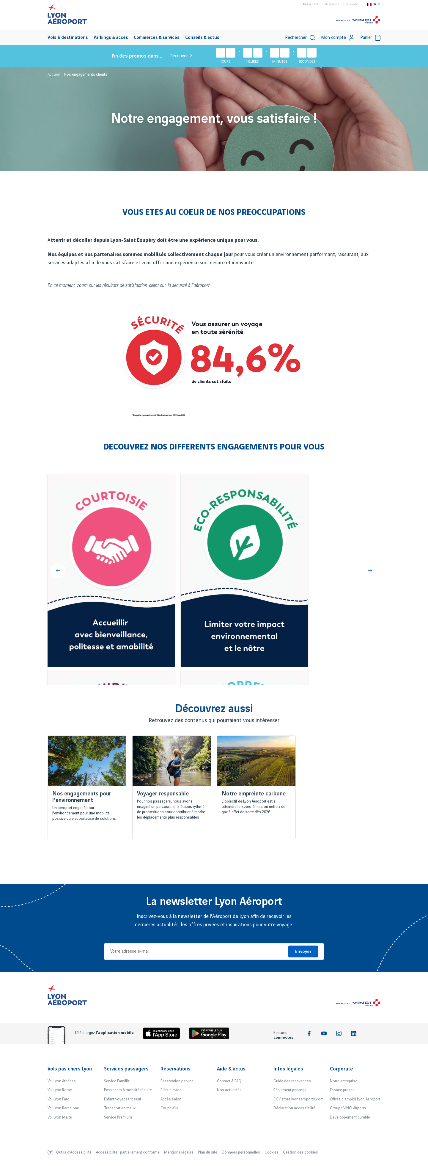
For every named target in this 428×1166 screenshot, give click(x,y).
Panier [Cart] (370, 38)
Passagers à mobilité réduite (128, 1090)
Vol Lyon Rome (60, 1090)
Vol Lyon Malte (60, 1117)
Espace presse (342, 1090)
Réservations (175, 1069)
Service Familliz (117, 1081)
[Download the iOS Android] (211, 1034)
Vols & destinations (68, 37)
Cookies (271, 1152)
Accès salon (170, 1099)
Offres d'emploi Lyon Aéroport (355, 1099)
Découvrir (180, 55)
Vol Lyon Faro (59, 1099)
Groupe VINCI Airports (348, 1108)
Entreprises (330, 4)
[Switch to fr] (373, 4)
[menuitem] (67, 37)
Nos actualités (229, 1090)
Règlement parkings (289, 1090)
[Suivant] (370, 570)
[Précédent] (58, 570)
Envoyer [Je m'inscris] (303, 951)
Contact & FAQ (229, 1081)
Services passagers (126, 1069)
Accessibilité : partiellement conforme (128, 1152)
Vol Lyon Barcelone (63, 1108)
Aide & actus (231, 1069)
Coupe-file (169, 1108)
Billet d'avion (171, 1090)
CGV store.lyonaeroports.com (298, 1099)
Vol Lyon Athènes (62, 1081)
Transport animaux (120, 1108)
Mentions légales (178, 1152)
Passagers (310, 4)
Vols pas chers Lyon (70, 1069)
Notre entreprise (343, 1081)
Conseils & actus (202, 37)
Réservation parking (176, 1081)
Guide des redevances (292, 1081)
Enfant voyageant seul (122, 1099)
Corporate (350, 4)
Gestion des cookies (300, 1152)
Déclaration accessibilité (294, 1108)
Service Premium (118, 1117)
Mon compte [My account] (337, 38)
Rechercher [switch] (300, 38)
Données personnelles (241, 1152)
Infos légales (288, 1069)
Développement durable (350, 1117)
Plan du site (207, 1152)
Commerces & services (156, 37)
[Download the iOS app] (164, 1034)
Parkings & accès (111, 37)
